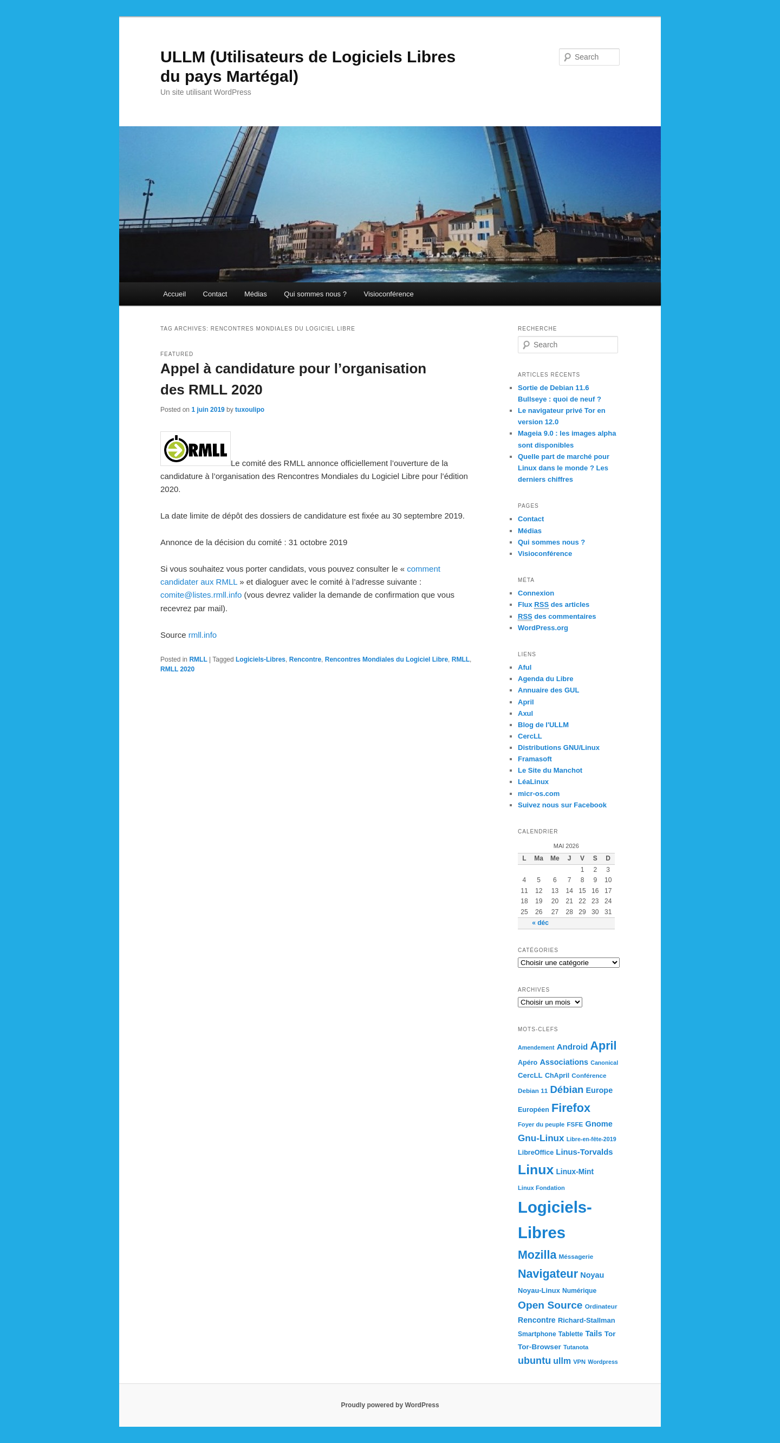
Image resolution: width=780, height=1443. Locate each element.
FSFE (575, 1124)
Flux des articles (553, 604)
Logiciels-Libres (260, 659)
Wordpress (603, 1361)
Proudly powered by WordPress (390, 1405)
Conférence (588, 1075)
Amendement (536, 1047)
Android (572, 1046)
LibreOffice (536, 1152)
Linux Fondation (541, 1188)
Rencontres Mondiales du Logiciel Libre (386, 659)
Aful (524, 667)
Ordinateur (601, 1306)
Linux (536, 1169)
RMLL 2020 (177, 669)
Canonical (604, 1062)
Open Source (550, 1305)
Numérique (579, 1291)
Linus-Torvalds (584, 1152)
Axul (525, 713)
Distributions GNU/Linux (559, 747)
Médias (255, 294)
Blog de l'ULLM (543, 725)
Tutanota (575, 1347)
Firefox (570, 1108)
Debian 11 (533, 1090)
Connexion (536, 593)
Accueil (174, 294)
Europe (599, 1090)
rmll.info (201, 634)
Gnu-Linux (541, 1138)
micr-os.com (539, 794)
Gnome (599, 1124)
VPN (579, 1361)
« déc (540, 923)
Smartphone (537, 1334)
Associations (564, 1062)
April (526, 702)
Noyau (592, 1275)
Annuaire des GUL (548, 690)
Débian (566, 1089)
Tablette (570, 1334)
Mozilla (537, 1254)
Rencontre (305, 659)
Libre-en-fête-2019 (591, 1139)
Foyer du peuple (541, 1124)
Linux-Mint (575, 1172)
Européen (533, 1110)
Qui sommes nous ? (315, 294)
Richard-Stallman (586, 1320)
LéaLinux (533, 782)
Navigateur (548, 1273)
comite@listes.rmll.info (201, 594)
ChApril (557, 1075)
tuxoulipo (249, 409)
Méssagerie (575, 1256)
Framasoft (535, 759)
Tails (594, 1333)
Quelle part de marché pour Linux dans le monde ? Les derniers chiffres (563, 467)
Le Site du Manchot (550, 770)
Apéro (527, 1062)
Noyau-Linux (539, 1290)
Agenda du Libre (546, 679)
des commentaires (557, 616)
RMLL (198, 659)
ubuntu (534, 1360)
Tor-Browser (539, 1347)
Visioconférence (388, 294)
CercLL (530, 736)
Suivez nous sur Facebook (562, 805)
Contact (215, 294)
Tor (610, 1334)
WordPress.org (543, 628)
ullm (562, 1361)
